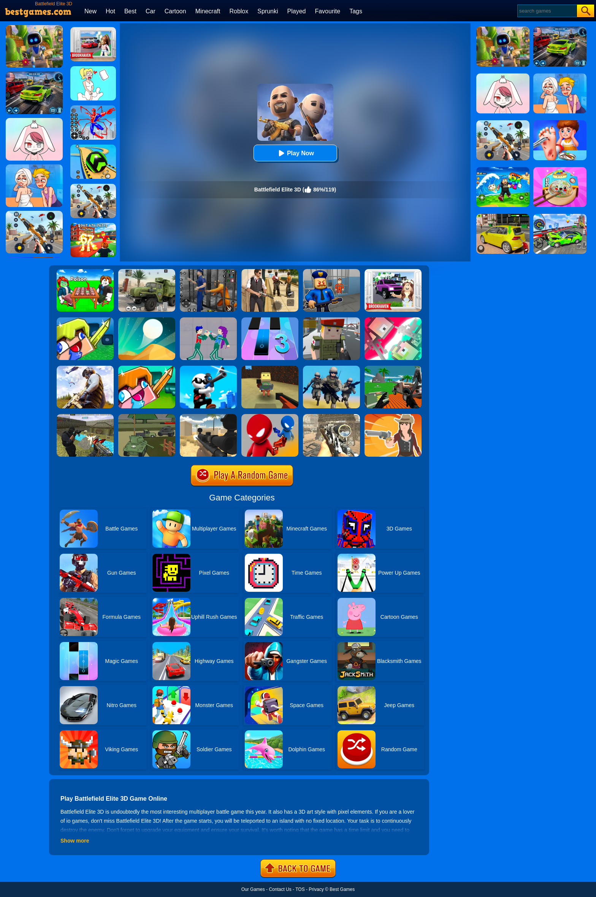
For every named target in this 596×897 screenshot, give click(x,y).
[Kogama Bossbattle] (269, 368)
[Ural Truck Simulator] (146, 271)
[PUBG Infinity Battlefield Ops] (85, 368)
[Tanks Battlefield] (146, 416)
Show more (74, 841)
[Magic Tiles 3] (269, 320)
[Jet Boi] (393, 320)
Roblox (238, 11)
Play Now (295, 153)
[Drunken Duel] (269, 416)
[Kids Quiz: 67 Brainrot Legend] (93, 225)
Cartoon (175, 11)
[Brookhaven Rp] (93, 29)
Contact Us (280, 889)
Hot (110, 11)
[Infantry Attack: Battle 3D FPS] (331, 368)
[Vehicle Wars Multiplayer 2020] (393, 368)
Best (130, 11)
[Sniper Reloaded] (208, 416)
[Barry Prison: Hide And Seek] (331, 271)
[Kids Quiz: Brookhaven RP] (393, 271)
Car (150, 11)
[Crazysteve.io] (85, 320)
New (90, 11)
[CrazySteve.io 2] (146, 368)
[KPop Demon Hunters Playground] (208, 320)
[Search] (546, 11)
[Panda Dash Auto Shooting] (93, 186)
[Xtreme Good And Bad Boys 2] (85, 416)
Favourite (327, 11)
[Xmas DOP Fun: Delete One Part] (93, 69)
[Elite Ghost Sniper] (331, 416)
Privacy (316, 889)
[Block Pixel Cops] (331, 320)
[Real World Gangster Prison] (208, 271)
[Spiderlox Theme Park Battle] (93, 108)
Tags (355, 11)
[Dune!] (146, 320)
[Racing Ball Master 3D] (93, 147)
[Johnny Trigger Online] (208, 368)
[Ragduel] (393, 416)
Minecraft (207, 11)
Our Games (253, 889)
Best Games (342, 889)
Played (296, 11)
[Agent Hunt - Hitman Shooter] (269, 271)
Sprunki (267, 11)
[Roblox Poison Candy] (85, 271)
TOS (299, 889)
